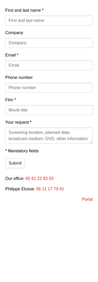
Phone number (19, 77)
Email (12, 55)
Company (14, 32)
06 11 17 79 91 (50, 189)
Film (10, 100)
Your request (18, 122)
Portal (87, 199)
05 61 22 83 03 (40, 178)
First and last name (24, 10)
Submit (15, 163)
